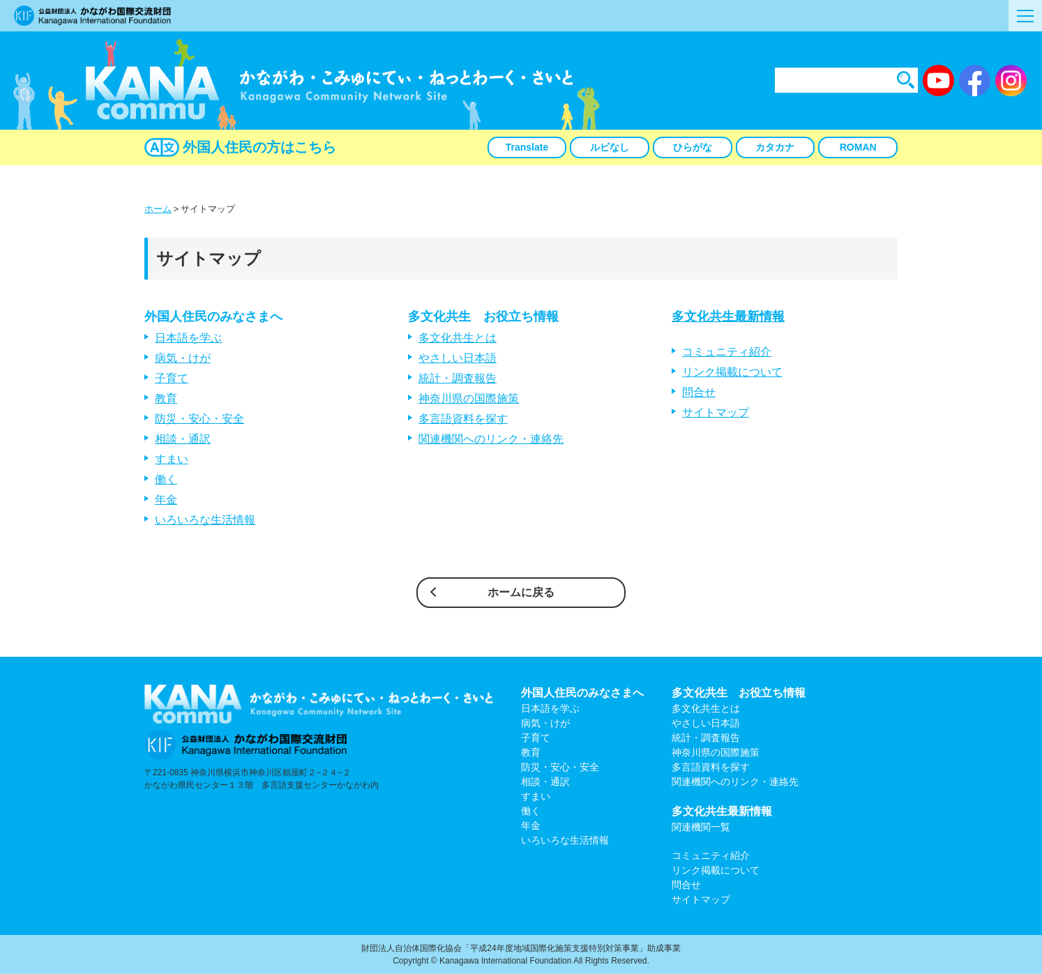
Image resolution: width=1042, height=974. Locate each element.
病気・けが (183, 358)
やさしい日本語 (457, 358)
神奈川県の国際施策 (468, 398)
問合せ (699, 392)
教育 (166, 398)
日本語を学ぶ (188, 338)
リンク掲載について (732, 372)
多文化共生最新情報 (728, 317)
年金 (166, 499)
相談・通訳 (183, 439)
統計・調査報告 (457, 378)
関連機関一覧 (701, 826)
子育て (171, 378)
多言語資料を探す (463, 419)
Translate (527, 147)
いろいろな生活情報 (205, 520)
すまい (171, 459)
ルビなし (609, 147)
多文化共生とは (457, 338)
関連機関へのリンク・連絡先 (491, 439)
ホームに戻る (521, 592)
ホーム (158, 209)
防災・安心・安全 (199, 419)
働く (166, 479)
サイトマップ (715, 412)
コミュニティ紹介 (726, 352)
